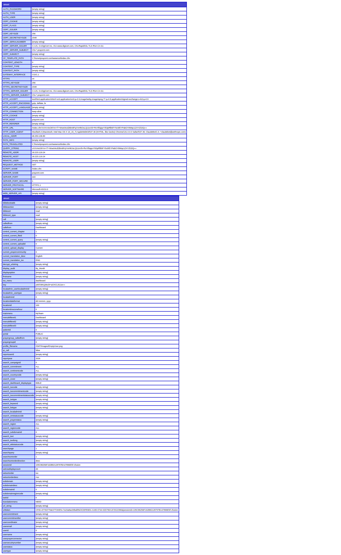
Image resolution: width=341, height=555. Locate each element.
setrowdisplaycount (11, 469)
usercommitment (10, 514)
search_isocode (10, 387)
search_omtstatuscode (13, 416)
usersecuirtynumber (12, 543)
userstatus (8, 547)
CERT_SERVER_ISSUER (15, 46)
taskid (5, 498)
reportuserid (8, 354)
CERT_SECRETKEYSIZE (15, 38)
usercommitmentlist (12, 518)
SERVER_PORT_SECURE (15, 181)
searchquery (8, 453)
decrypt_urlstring (10, 264)
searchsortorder (10, 457)
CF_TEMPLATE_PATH (13, 58)
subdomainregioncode (13, 493)
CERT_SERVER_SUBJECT (15, 50)
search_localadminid (12, 412)
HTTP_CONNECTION (13, 111)
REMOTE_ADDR (11, 152)
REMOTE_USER (11, 160)
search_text (8, 436)
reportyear (7, 358)
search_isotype (10, 399)
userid (6, 530)
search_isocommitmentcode (15, 391)
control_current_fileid (12, 236)
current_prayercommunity (14, 252)
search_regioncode (11, 428)
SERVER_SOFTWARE (13, 189)
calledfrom (8, 223)
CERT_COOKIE (10, 21)
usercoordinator (10, 522)
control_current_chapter (14, 231)
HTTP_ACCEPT (10, 99)
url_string (7, 506)
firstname (7, 276)
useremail (7, 526)
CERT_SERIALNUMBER (14, 42)
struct (6, 4)
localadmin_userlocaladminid (16, 289)
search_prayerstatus (12, 420)
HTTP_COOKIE (10, 115)
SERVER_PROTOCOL (13, 185)
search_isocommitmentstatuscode (18, 395)
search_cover (9, 379)
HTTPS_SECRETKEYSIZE (15, 87)
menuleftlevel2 (9, 321)
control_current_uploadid (14, 244)
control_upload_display (13, 248)
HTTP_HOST (9, 120)
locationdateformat (11, 301)
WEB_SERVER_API (12, 193)
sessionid (7, 465)
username (7, 534)
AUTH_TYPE (9, 13)
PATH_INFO (8, 140)
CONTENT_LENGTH (12, 62)
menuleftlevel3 (9, 326)
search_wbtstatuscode (13, 444)
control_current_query (13, 240)
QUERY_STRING (11, 148)
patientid (7, 330)
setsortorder (8, 473)
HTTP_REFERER (11, 124)
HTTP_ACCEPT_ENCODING (16, 103)
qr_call (6, 350)
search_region (9, 424)
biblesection (8, 207)
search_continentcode (13, 371)
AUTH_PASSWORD (12, 9)
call (4, 219)
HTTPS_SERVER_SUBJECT (16, 95)
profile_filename (10, 346)
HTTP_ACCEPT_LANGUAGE (16, 107)
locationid (7, 305)
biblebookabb (9, 203)
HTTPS (6, 79)
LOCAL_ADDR (10, 136)
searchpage (8, 448)
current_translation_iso (13, 260)
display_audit (9, 268)
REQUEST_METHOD (13, 165)
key (4, 285)
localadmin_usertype (12, 293)
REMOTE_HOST (11, 156)
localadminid (8, 297)
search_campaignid (12, 362)
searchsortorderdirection (14, 461)
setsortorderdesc (10, 477)
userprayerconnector (12, 538)
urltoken (6, 510)
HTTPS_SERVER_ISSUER (15, 91)
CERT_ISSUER (10, 29)
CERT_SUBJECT (11, 54)
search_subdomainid (12, 432)
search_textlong (10, 440)
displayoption (9, 272)
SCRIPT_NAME (10, 169)
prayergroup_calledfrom (14, 338)
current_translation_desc (14, 256)
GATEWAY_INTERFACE (14, 74)
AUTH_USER (9, 17)
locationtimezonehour (13, 309)
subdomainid (9, 489)
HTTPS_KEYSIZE (11, 83)
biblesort (7, 211)
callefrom (7, 227)
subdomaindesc (10, 485)
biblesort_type (9, 215)
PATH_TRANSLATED (13, 144)
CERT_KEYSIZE (10, 34)
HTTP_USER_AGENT (13, 132)
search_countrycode (12, 375)
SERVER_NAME (10, 173)
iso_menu (7, 281)
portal (5, 334)
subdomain (8, 481)
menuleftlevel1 (9, 317)
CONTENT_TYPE (11, 66)
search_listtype (10, 407)
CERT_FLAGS (9, 25)
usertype (7, 551)
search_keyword (10, 403)
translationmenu (10, 502)
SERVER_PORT (10, 177)
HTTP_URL (8, 128)
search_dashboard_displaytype (17, 383)
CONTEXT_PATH (11, 70)
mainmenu (8, 313)
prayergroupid (9, 342)
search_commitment (12, 367)
